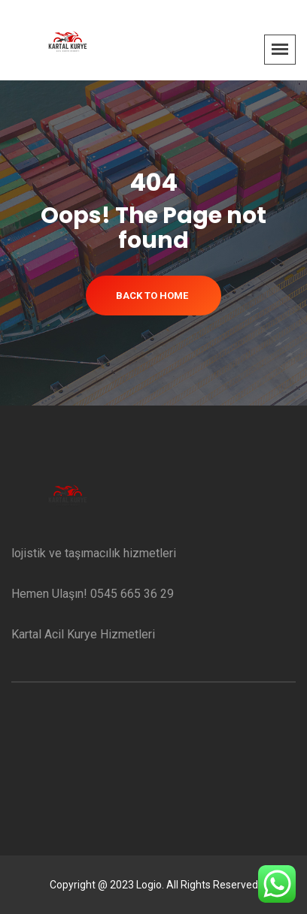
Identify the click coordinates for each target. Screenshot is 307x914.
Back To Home (152, 295)
